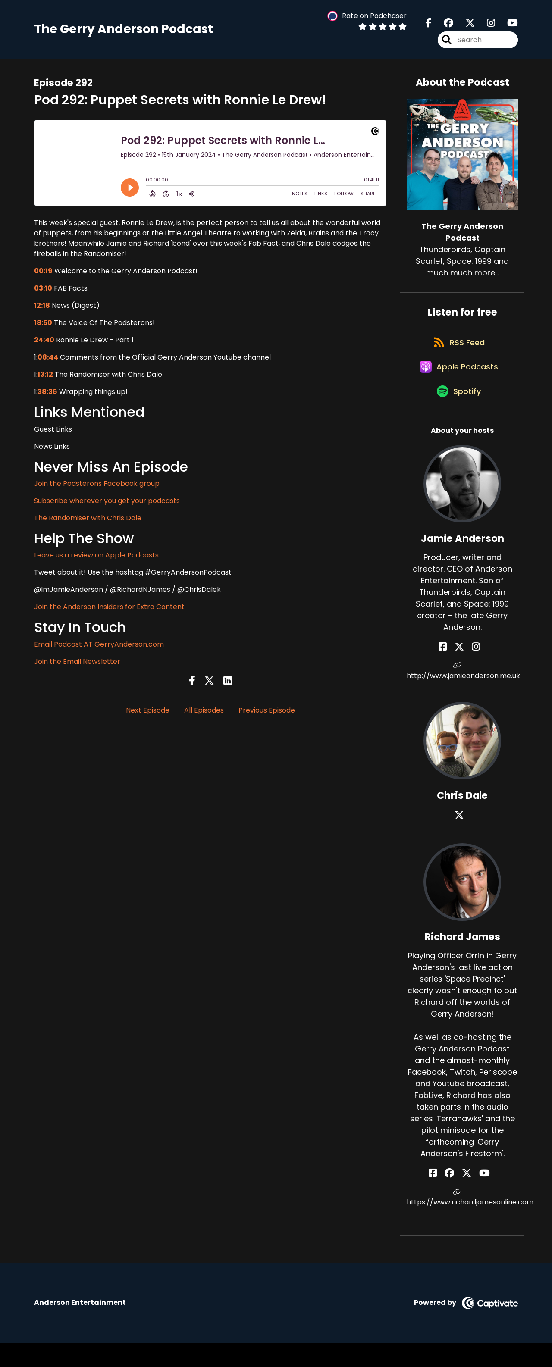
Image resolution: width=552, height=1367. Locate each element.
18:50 (43, 328)
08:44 (48, 362)
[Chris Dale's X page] (462, 839)
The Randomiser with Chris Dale (87, 523)
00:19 (43, 276)
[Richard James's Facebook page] (445, 1197)
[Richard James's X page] (466, 1197)
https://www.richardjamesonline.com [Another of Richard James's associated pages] (462, 1221)
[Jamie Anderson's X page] (462, 671)
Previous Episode (266, 715)
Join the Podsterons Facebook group (97, 489)
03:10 (43, 293)
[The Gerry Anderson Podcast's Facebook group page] (443, 25)
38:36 (47, 397)
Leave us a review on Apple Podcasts (96, 560)
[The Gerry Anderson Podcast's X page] (465, 25)
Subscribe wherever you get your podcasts (107, 506)
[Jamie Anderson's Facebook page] (452, 671)
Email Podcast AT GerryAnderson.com (99, 649)
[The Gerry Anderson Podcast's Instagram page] (486, 25)
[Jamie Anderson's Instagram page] (473, 671)
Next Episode (147, 715)
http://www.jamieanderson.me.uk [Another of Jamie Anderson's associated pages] (462, 695)
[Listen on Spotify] (458, 414)
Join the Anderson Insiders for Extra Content (109, 612)
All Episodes (204, 715)
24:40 (44, 345)
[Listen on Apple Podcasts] (458, 383)
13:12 (45, 380)
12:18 (42, 311)
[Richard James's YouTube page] (478, 1197)
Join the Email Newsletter (77, 666)
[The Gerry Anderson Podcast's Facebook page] (429, 25)
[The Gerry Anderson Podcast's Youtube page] (507, 25)
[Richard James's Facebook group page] (455, 1197)
